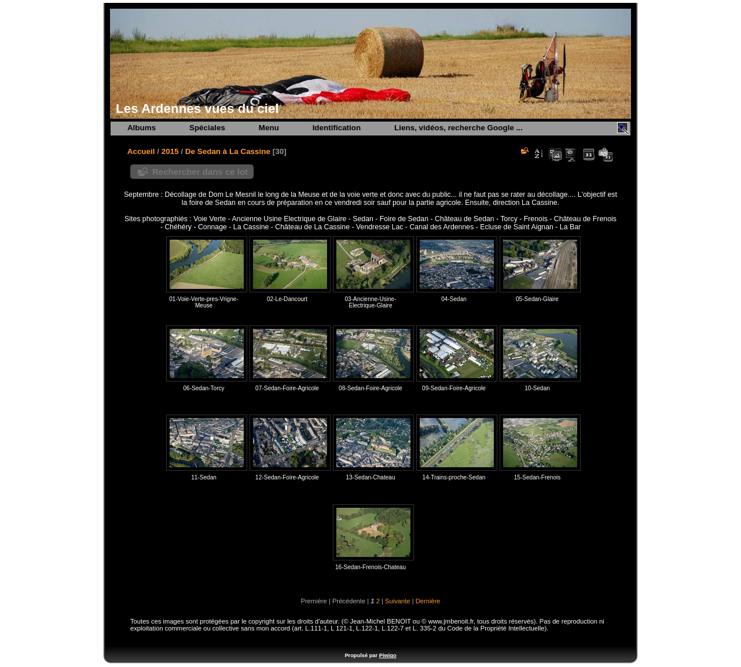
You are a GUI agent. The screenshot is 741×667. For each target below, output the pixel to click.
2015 (170, 151)
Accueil (141, 151)
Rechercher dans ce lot (200, 172)
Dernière (428, 601)
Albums (141, 127)
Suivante (397, 601)
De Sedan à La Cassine (227, 151)
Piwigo (388, 655)
